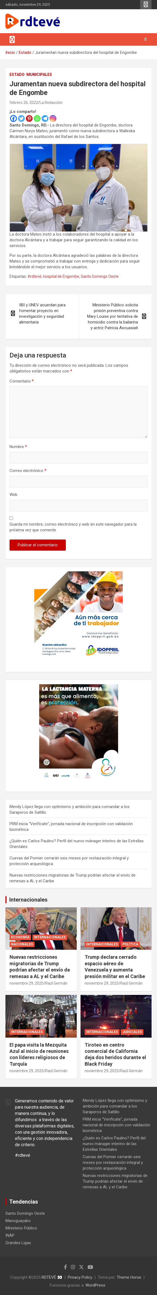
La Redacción (51, 102)
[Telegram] (45, 118)
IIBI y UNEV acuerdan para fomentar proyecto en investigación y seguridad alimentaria (42, 314)
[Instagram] (53, 118)
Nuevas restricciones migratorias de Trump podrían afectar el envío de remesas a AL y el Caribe (115, 1181)
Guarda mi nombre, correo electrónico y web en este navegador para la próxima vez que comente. (73, 527)
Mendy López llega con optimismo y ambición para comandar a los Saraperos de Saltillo (115, 1106)
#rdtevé (34, 276)
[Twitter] (21, 118)
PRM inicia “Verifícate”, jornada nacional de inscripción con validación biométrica (116, 1125)
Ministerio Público (21, 1228)
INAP (9, 1235)
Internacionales (28, 899)
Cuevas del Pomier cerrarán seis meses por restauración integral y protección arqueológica (113, 1162)
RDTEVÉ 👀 (52, 1277)
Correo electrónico (28, 470)
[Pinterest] (29, 118)
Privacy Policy (80, 1277)
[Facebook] (13, 118)
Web (13, 494)
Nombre (18, 446)
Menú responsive (146, 4)
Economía (20, 937)
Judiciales (132, 1032)
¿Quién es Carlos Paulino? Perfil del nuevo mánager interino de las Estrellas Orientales (114, 1144)
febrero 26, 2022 (24, 102)
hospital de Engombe (61, 276)
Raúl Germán (56, 983)
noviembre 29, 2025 (27, 983)
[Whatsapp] (37, 118)
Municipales (39, 74)
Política (130, 944)
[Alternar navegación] (12, 39)
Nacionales (22, 944)
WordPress (95, 1285)
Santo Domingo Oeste (100, 276)
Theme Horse (129, 1277)
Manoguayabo (18, 1220)
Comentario (22, 381)
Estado (17, 74)
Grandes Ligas (18, 1242)
